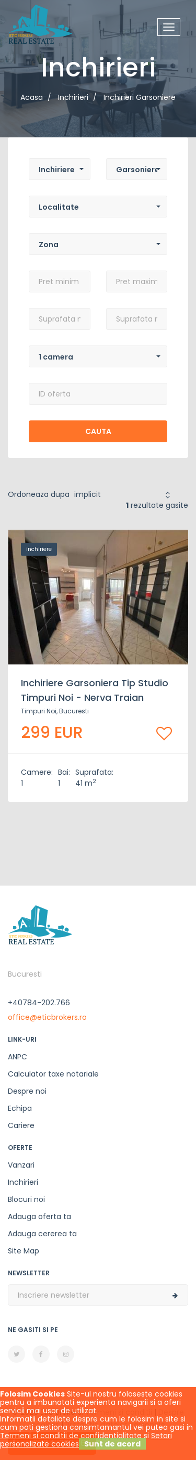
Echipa (20, 1108)
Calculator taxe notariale (53, 1074)
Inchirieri (23, 1182)
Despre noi (27, 1091)
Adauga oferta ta (39, 1216)
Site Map (23, 1251)
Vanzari (21, 1165)
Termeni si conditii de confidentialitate (71, 1435)
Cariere (21, 1125)
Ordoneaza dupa (39, 494)
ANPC (17, 1057)
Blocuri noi (26, 1199)
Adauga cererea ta (42, 1233)
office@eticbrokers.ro (47, 1017)
